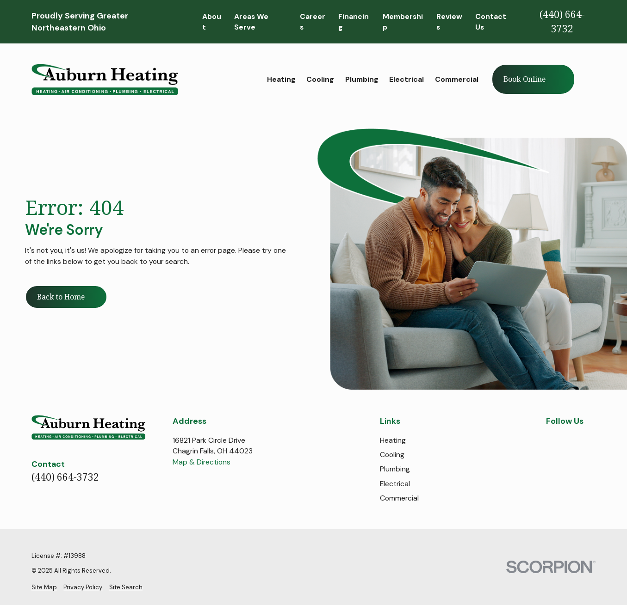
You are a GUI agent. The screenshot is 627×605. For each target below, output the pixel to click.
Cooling (392, 454)
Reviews (449, 22)
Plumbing (395, 469)
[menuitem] (44, 587)
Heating (393, 440)
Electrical (395, 484)
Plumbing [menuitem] (362, 79)
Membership (403, 22)
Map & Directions (201, 462)
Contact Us (490, 22)
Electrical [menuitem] (406, 79)
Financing (353, 22)
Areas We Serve (251, 22)
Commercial (399, 498)
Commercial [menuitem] (456, 79)
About (211, 22)
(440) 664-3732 (562, 22)
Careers (312, 22)
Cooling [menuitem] (320, 79)
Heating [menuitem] (281, 79)
